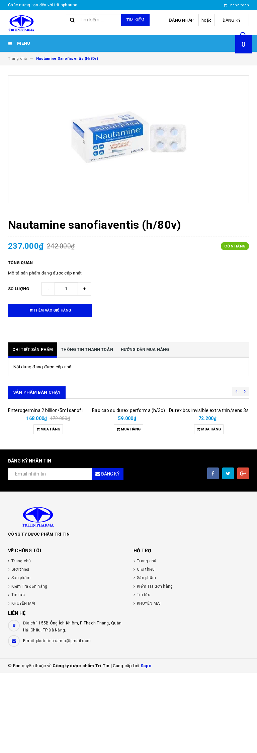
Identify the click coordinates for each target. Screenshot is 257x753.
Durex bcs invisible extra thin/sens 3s (208, 490)
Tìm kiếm (135, 19)
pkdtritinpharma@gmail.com (63, 721)
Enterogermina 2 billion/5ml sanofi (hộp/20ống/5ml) (64, 490)
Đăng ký (232, 20)
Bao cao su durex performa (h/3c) (128, 490)
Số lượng (18, 289)
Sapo (146, 745)
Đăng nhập (183, 20)
